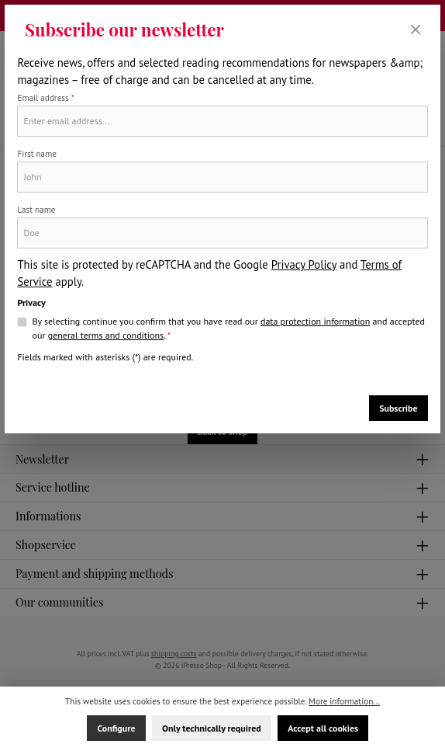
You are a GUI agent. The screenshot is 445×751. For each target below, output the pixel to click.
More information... (344, 701)
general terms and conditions (106, 335)
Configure (116, 728)
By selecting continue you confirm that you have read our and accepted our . (229, 328)
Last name (36, 209)
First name (37, 153)
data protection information (315, 321)
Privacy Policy (303, 264)
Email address (45, 97)
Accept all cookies (323, 728)
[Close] (416, 30)
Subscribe (398, 408)
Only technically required (211, 728)
